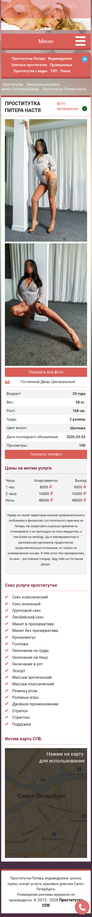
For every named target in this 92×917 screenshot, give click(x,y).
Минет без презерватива (35, 630)
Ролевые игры (25, 697)
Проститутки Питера (28, 59)
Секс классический (30, 597)
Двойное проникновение (35, 704)
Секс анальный (26, 604)
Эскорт (18, 671)
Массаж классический (33, 684)
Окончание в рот (27, 664)
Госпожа (20, 644)
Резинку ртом (24, 691)
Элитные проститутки (29, 65)
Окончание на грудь (30, 650)
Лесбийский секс (28, 617)
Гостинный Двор (35, 382)
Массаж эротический (32, 677)
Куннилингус (24, 637)
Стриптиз (21, 717)
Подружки (21, 724)
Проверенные (61, 65)
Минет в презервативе (33, 624)
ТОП (54, 71)
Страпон (20, 711)
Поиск (65, 71)
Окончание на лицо (30, 657)
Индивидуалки (60, 59)
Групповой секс (26, 610)
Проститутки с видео (30, 71)
